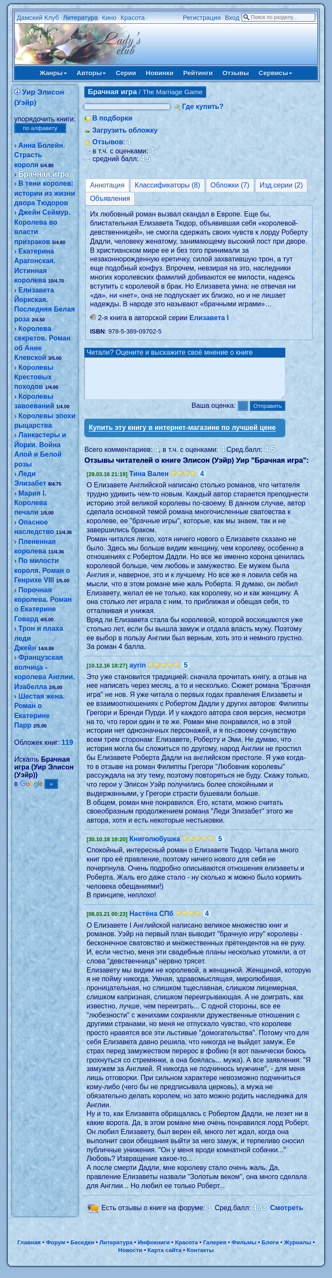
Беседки (82, 1250)
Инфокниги (154, 1250)
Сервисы (275, 72)
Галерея (215, 1250)
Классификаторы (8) (167, 185)
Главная (29, 1250)
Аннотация (107, 185)
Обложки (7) (230, 185)
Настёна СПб (151, 921)
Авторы (91, 72)
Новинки (159, 72)
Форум (55, 1250)
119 (67, 742)
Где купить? (202, 106)
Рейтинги (198, 72)
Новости (130, 1258)
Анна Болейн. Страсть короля (39, 155)
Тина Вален (149, 481)
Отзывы (236, 72)
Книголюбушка (154, 846)
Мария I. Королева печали (30, 503)
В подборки (113, 118)
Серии (126, 72)
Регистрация (202, 17)
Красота (133, 17)
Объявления (110, 198)
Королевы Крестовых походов (34, 377)
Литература (80, 17)
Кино (109, 17)
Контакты (200, 1258)
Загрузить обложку (125, 130)
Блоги (270, 1250)
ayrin (137, 673)
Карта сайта (164, 1258)
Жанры (53, 72)
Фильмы (244, 1250)
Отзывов (108, 142)
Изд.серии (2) (281, 185)
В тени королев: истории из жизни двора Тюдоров (44, 193)
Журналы (297, 1250)
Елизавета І (209, 317)
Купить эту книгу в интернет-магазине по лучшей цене (182, 435)
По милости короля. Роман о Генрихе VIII (42, 570)
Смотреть (286, 1215)
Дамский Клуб (38, 17)
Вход (232, 17)
